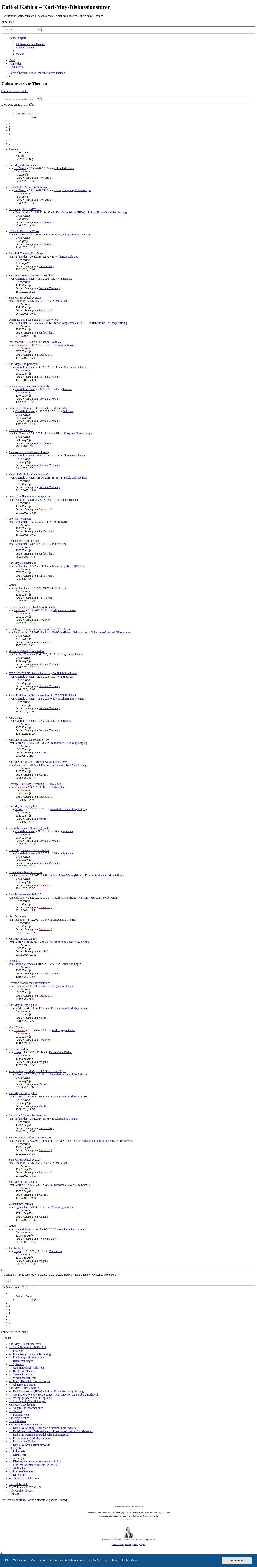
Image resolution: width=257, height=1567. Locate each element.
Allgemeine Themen (74, 455)
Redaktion (19, 300)
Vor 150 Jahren (17, 916)
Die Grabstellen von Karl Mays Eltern (30, 496)
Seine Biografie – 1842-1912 (68, 566)
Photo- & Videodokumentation (26, 651)
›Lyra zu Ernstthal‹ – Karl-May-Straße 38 (32, 607)
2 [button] (9, 123)
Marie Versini (16, 1027)
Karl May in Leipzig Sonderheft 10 (29, 739)
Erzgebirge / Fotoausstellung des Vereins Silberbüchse (39, 629)
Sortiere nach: (64, 1274)
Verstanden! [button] (237, 1560)
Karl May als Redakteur (22, 562)
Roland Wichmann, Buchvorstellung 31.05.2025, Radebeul (42, 695)
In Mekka (14, 960)
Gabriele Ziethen (25, 278)
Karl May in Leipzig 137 (23, 1093)
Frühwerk (62, 521)
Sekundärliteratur (64, 168)
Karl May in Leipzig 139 (23, 938)
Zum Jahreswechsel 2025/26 (25, 297)
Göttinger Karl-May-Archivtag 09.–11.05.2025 (35, 783)
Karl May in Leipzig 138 (23, 1004)
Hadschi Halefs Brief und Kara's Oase (30, 474)
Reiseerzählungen (65, 345)
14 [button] (10, 140)
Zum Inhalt (7, 21)
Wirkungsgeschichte (66, 256)
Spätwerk (68, 411)
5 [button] (9, 133)
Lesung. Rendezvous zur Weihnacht (29, 386)
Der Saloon (61, 300)
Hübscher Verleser (19, 1049)
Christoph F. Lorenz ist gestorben (28, 1115)
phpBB (20, 1499)
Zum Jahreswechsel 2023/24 (25, 1159)
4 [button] (9, 130)
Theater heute (16, 1248)
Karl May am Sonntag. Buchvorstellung (31, 275)
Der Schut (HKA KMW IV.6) (25, 209)
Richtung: (106, 1274)
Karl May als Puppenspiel (23, 363)
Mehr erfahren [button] (131, 1560)
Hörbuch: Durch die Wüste (24, 231)
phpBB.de (139, 1506)
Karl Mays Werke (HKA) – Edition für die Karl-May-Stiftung (91, 212)
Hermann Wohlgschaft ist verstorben (29, 982)
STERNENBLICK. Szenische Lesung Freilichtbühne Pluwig (43, 673)
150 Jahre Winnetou (20, 518)
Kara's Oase (15, 717)
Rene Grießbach (23, 1229)
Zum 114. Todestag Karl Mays (26, 253)
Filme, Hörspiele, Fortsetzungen (72, 190)
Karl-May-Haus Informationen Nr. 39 (30, 1137)
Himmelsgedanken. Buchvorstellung (29, 850)
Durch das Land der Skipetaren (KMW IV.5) (34, 319)
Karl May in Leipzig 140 (23, 805)
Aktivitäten (58, 787)
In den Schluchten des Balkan (25, 872)
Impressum (128, 1519)
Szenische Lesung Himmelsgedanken (30, 828)
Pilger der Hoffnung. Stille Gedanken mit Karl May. (38, 408)
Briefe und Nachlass (75, 477)
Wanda (12, 584)
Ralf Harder (20, 256)
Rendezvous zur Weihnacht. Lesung (29, 452)
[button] (9, 110)
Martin (19, 742)
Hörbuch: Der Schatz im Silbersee (28, 187)
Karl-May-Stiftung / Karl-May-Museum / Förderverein (86, 897)
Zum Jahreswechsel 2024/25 (25, 894)
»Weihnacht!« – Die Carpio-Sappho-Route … (35, 341)
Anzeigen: (20, 1274)
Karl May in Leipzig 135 (23, 1181)
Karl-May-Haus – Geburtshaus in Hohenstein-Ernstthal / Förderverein (92, 632)
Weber (12, 1225)
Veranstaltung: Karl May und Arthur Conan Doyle (37, 1071)
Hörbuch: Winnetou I (21, 430)
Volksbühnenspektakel (21, 1203)
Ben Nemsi (20, 168)
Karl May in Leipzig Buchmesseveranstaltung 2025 (38, 761)
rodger (17, 1052)
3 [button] (9, 127)
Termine (67, 278)
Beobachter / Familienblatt (24, 540)
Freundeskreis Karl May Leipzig (68, 742)
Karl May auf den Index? (23, 164)
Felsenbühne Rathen (60, 1052)
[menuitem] (30, 44)
